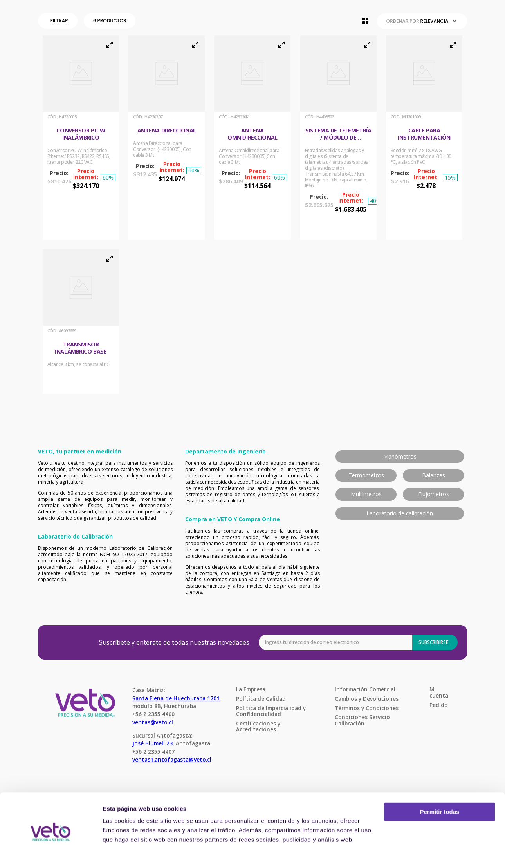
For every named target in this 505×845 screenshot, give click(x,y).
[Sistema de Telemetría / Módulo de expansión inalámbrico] (338, 137)
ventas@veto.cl (152, 722)
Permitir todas (440, 761)
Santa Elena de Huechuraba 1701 (176, 698)
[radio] (365, 21)
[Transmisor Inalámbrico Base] (81, 321)
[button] (59, 21)
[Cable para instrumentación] (424, 137)
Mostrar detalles (125, 829)
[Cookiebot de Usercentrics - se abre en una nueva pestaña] (50, 830)
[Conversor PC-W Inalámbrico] (81, 137)
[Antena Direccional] (166, 137)
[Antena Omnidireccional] (252, 137)
